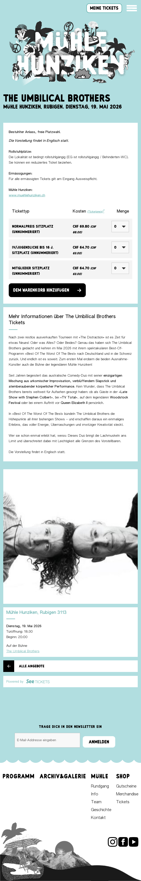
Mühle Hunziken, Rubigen (36, 612)
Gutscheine (126, 786)
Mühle (99, 776)
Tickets (122, 802)
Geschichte (101, 810)
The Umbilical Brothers (23, 651)
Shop (123, 776)
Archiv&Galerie (63, 776)
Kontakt (98, 818)
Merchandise (127, 794)
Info (94, 794)
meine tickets (104, 8)
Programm (19, 776)
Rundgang (100, 786)
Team (96, 802)
